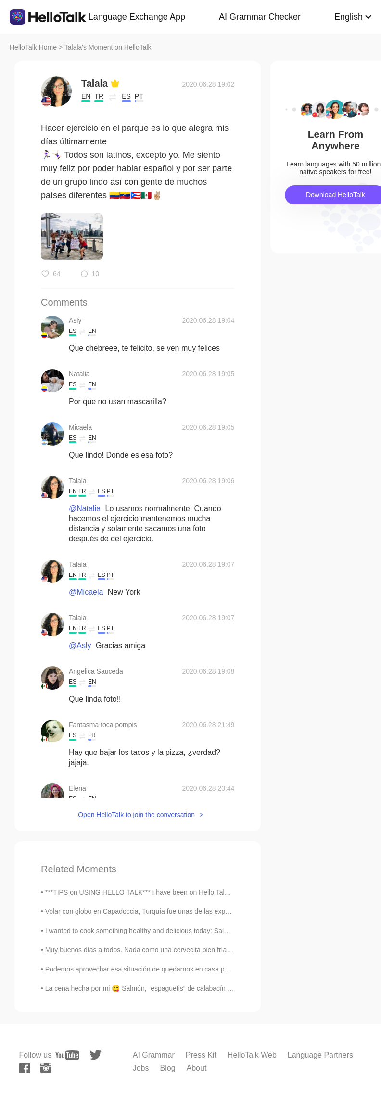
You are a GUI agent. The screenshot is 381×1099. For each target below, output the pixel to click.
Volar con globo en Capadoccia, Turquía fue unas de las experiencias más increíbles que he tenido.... (196, 911)
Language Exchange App (137, 17)
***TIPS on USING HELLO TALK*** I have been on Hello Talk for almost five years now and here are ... (198, 892)
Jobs (141, 1068)
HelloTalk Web (252, 1055)
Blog (168, 1068)
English (348, 17)
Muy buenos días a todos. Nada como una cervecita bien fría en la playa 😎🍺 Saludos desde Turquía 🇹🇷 (203, 950)
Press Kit (201, 1055)
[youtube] (67, 1055)
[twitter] (95, 1055)
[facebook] (24, 1068)
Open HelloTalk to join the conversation (136, 814)
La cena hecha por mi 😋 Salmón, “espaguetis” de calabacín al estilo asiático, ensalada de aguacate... (198, 988)
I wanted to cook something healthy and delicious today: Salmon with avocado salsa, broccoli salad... (195, 930)
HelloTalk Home (33, 47)
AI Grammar (154, 1055)
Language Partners (320, 1055)
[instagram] (45, 1068)
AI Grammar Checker (260, 17)
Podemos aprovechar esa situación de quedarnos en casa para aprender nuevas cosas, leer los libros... (200, 969)
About (197, 1068)
